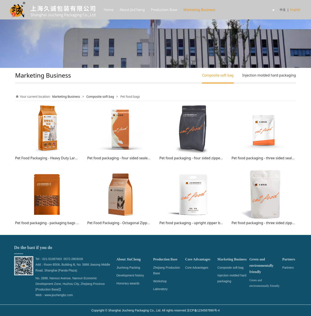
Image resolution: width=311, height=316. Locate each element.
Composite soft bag (217, 75)
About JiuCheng (132, 9)
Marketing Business (199, 9)
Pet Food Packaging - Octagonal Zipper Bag (122, 222)
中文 (283, 10)
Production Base (164, 9)
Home (109, 9)
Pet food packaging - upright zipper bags (192, 222)
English (295, 10)
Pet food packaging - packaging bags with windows (56, 222)
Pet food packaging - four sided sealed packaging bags (131, 158)
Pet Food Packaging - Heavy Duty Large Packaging (56, 158)
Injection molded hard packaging (269, 75)
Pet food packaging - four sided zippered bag (196, 158)
